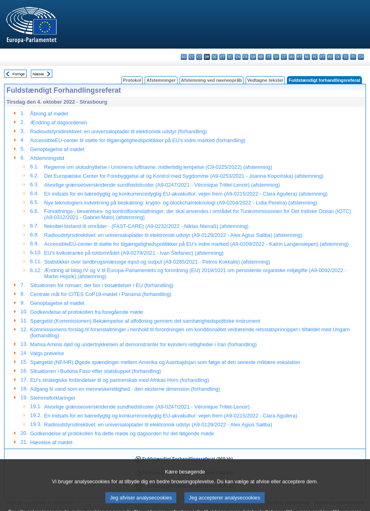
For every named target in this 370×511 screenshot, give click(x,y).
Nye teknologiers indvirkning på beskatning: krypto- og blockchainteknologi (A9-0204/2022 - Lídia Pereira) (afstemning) (180, 203)
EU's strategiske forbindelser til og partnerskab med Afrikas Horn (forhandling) (119, 380)
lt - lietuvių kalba (284, 57)
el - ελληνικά (230, 57)
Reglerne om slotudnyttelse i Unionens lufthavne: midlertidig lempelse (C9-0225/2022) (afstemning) (158, 167)
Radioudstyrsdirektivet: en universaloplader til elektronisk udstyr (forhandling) (118, 131)
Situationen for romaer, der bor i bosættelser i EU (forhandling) (101, 285)
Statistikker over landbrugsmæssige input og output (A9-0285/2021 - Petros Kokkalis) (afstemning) (157, 262)
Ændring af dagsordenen (58, 122)
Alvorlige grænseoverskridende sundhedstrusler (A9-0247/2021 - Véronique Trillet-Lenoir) (147, 407)
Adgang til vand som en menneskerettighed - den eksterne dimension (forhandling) (125, 389)
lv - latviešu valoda (276, 57)
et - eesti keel (222, 57)
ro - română (330, 57)
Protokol (132, 80)
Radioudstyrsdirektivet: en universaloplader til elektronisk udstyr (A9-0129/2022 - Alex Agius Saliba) (158, 425)
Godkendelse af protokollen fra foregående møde (86, 312)
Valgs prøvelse (47, 353)
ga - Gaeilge (253, 57)
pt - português (322, 57)
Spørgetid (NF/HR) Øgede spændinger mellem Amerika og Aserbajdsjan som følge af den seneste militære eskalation (165, 362)
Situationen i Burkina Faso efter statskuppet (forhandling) (95, 371)
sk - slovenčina (338, 57)
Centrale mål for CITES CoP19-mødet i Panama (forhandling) (100, 294)
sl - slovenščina (345, 57)
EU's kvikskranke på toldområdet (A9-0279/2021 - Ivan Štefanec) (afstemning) (134, 253)
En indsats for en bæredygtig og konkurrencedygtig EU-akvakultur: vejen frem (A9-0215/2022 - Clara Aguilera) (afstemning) (185, 194)
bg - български (184, 57)
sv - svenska (361, 57)
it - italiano (268, 57)
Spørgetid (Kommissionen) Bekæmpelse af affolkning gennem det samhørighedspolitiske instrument (145, 321)
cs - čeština (199, 57)
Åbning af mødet (49, 114)
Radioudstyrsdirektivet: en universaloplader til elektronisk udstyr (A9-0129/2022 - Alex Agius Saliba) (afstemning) (173, 235)
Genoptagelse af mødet (57, 149)
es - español (191, 57)
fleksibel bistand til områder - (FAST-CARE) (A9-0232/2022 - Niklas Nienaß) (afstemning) (146, 226)
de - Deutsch (215, 57)
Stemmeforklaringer (52, 398)
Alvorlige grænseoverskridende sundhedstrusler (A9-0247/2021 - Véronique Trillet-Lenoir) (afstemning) (162, 185)
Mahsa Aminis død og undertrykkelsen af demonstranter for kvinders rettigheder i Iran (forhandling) (143, 344)
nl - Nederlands (307, 57)
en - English (238, 57)
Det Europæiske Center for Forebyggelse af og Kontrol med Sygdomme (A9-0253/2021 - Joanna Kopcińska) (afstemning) (183, 176)
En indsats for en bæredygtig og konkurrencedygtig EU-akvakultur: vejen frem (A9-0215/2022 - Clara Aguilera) (170, 416)
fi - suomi (353, 57)
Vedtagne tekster (265, 80)
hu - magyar (292, 57)
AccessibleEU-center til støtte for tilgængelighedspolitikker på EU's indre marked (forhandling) (137, 140)
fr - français (245, 57)
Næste (38, 74)
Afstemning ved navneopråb (211, 80)
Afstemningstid (47, 158)
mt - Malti (299, 57)
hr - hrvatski (261, 57)
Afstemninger (160, 80)
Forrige (19, 74)
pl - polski (315, 57)
